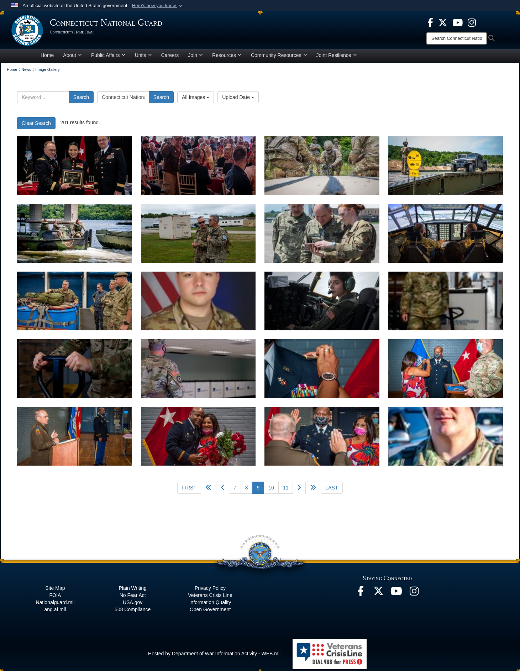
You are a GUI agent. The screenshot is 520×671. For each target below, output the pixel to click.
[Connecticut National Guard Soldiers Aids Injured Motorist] (198, 304)
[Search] (456, 38)
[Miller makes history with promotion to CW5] (321, 371)
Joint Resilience (336, 58)
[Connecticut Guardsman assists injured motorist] (445, 439)
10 (271, 491)
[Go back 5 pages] (208, 491)
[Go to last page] (331, 491)
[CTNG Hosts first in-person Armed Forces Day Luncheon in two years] (74, 169)
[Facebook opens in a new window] (430, 22)
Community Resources (279, 58)
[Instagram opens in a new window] (472, 22)
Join (195, 58)
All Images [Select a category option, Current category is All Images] (195, 100)
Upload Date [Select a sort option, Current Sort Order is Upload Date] (238, 100)
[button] (158, 5)
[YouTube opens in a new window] (457, 22)
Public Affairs (108, 58)
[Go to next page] (299, 491)
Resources (227, 58)
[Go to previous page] (222, 491)
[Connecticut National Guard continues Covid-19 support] (445, 304)
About (72, 58)
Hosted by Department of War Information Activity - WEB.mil (214, 657)
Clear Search (36, 126)
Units (143, 58)
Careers (170, 58)
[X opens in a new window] (442, 22)
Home (47, 58)
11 (286, 491)
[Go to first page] (189, 491)
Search (81, 100)
